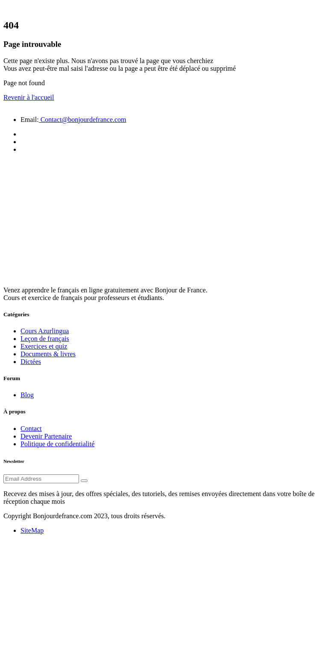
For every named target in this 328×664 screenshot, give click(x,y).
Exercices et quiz (43, 346)
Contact (31, 428)
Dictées (30, 361)
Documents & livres (48, 354)
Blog (27, 394)
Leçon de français (44, 338)
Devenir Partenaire (46, 436)
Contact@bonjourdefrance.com (82, 119)
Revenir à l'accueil (28, 97)
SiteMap (32, 530)
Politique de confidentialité (57, 443)
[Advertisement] (164, 220)
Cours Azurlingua (44, 331)
